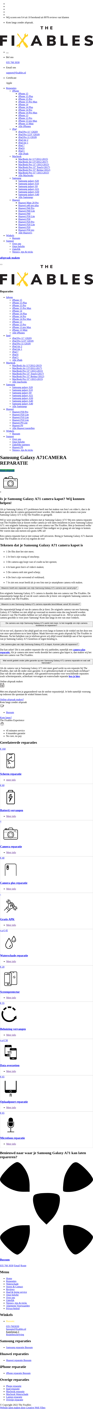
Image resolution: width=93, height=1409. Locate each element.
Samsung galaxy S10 (28, 183)
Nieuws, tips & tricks (22, 252)
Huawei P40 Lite (26, 211)
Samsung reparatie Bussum (19, 1347)
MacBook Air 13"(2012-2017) (33, 161)
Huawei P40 (24, 213)
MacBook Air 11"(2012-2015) (33, 159)
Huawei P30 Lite (26, 216)
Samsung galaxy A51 (28, 189)
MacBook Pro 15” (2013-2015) (33, 172)
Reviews (10, 1289)
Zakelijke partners (21, 444)
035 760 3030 (13, 62)
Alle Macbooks (25, 175)
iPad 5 (21, 151)
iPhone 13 (23, 115)
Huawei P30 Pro (20, 412)
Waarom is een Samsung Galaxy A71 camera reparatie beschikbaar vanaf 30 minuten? (40, 604)
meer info (11, 780)
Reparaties (11, 88)
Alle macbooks (19, 382)
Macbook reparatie (15, 1391)
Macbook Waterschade (17, 1394)
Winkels (10, 235)
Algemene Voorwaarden (18, 1305)
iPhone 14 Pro (25, 110)
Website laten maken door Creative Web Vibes (22, 1407)
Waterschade (12, 1284)
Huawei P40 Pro (26, 208)
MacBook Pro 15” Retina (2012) (34, 170)
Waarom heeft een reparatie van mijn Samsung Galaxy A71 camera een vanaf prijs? (39, 588)
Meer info (11, 816)
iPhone (15, 91)
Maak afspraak (7, 470)
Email (17, 1265)
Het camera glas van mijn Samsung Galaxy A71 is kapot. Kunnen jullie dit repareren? (39, 644)
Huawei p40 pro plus (28, 205)
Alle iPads (23, 153)
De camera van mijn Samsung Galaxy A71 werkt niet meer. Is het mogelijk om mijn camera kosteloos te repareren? (47, 624)
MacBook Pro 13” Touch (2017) (34, 167)
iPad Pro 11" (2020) (28, 131)
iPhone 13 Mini (26, 123)
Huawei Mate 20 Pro (28, 202)
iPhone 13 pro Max (27, 121)
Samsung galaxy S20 (28, 181)
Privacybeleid (13, 1308)
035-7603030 (12, 1326)
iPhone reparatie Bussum (18, 1373)
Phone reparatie (13, 1386)
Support (10, 241)
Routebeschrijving (15, 1334)
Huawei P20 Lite (26, 224)
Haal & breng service (16, 1292)
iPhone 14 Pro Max (27, 112)
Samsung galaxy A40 (28, 194)
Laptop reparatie (14, 1397)
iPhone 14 (23, 104)
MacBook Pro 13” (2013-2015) (33, 164)
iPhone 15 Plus (25, 96)
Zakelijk (16, 249)
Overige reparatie (14, 1399)
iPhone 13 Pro (25, 118)
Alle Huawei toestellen (23, 428)
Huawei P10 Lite (20, 417)
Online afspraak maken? (12, 699)
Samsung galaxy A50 (28, 192)
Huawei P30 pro (26, 230)
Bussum (16, 238)
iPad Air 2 (23, 140)
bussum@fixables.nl (16, 1329)
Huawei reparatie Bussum (18, 1360)
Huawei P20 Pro (26, 222)
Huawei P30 (24, 219)
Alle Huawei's (25, 232)
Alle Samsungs (25, 197)
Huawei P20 (24, 227)
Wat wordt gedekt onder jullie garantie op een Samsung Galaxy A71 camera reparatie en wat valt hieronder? (46, 661)
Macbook (16, 156)
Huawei (16, 200)
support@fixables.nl (16, 72)
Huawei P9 (17, 425)
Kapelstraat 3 (12, 1331)
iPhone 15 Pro (25, 99)
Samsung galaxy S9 (28, 186)
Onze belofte (18, 246)
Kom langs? (6, 717)
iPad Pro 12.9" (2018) (29, 134)
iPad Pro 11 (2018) (27, 137)
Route (23, 1265)
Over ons (16, 243)
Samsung (16, 178)
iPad (14, 129)
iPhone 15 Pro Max (27, 101)
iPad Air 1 (23, 142)
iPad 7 (21, 145)
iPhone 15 (23, 93)
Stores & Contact (14, 1286)
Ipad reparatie (13, 1388)
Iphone (9, 297)
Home (9, 1278)
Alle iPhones (24, 126)
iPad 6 (21, 148)
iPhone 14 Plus (25, 107)
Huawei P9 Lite (19, 422)
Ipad (8, 335)
